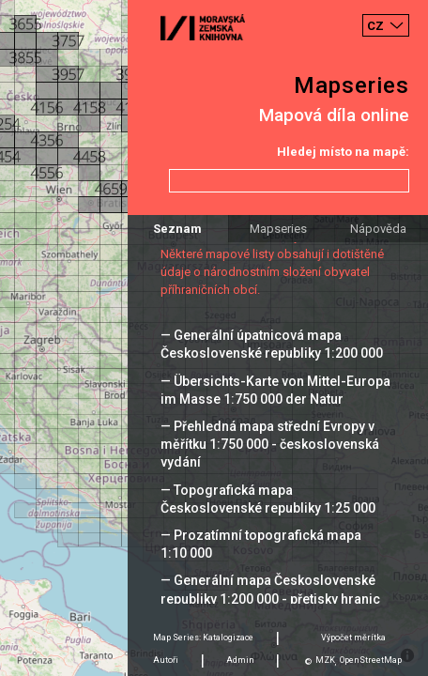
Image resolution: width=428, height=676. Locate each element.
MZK (325, 660)
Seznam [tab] (177, 229)
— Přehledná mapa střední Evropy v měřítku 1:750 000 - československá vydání (269, 444)
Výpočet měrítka (353, 637)
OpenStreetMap (371, 660)
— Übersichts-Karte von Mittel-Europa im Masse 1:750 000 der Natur (275, 390)
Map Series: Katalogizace (203, 637)
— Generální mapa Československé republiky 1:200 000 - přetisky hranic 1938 (270, 598)
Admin (240, 660)
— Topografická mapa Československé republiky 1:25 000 (267, 499)
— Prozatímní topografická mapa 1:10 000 (260, 544)
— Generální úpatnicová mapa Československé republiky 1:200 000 (271, 344)
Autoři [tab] (165, 660)
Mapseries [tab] (278, 229)
